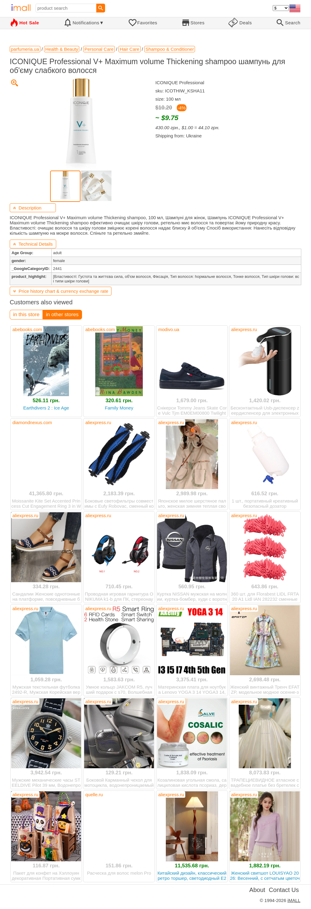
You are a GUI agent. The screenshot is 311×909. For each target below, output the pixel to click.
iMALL (293, 900)
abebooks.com (27, 329)
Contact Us (284, 890)
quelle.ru (94, 794)
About (257, 890)
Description (27, 207)
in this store (26, 314)
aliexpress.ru (244, 329)
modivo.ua (168, 329)
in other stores (62, 314)
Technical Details (33, 244)
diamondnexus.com (32, 422)
